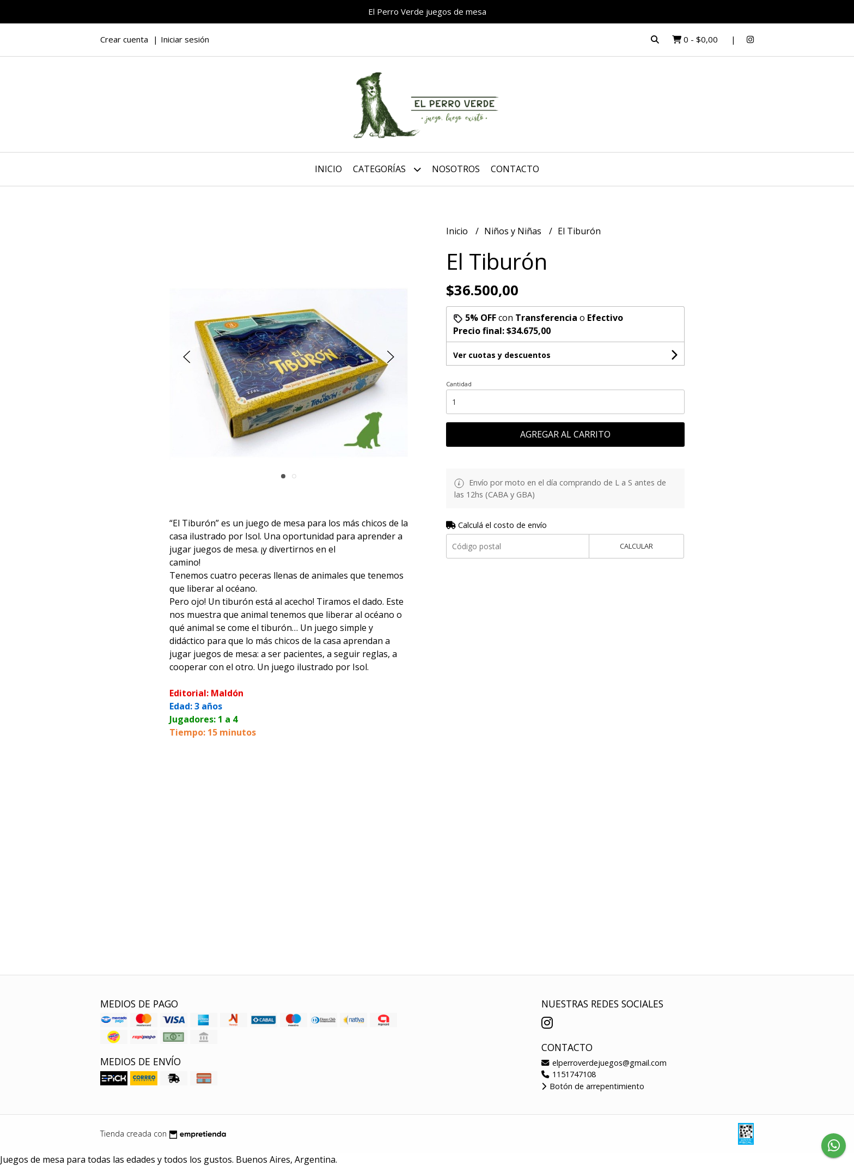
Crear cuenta (124, 39)
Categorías (387, 169)
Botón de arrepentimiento (592, 1086)
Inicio (328, 169)
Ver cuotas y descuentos (502, 355)
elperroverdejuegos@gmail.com (604, 1063)
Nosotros (456, 169)
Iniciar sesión (185, 39)
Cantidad (459, 384)
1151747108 (568, 1074)
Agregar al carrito (565, 434)
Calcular (636, 546)
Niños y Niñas (514, 231)
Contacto (515, 169)
